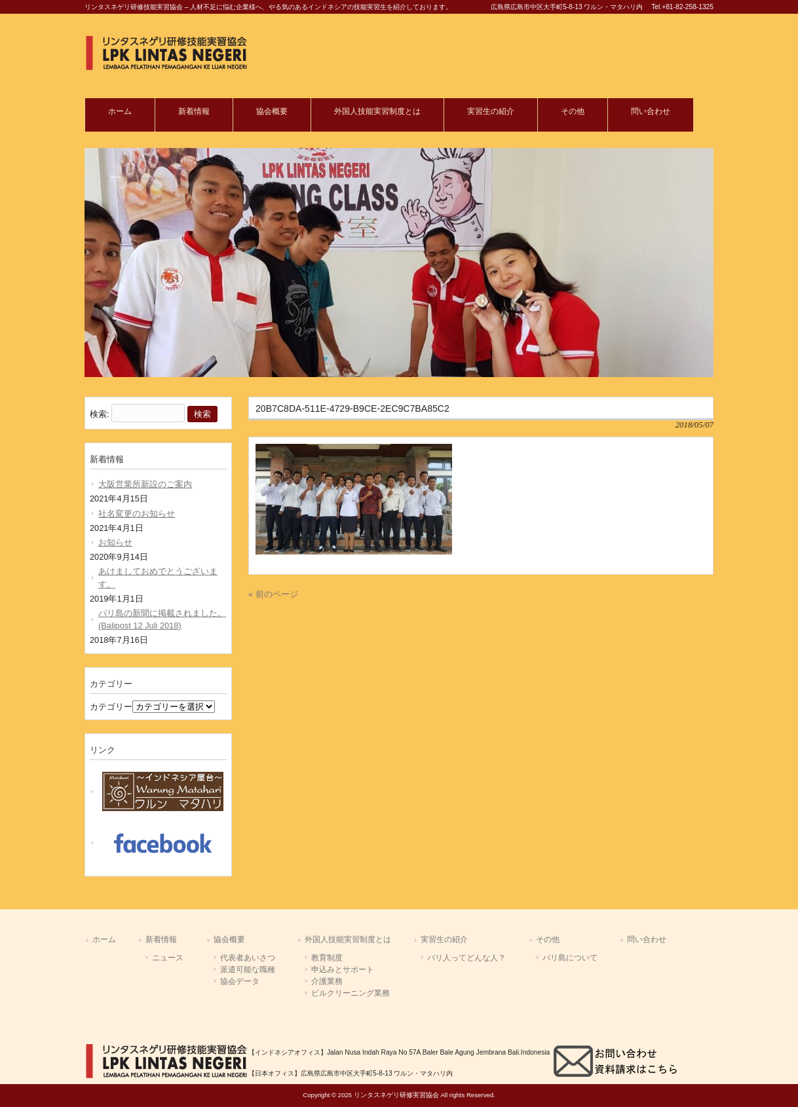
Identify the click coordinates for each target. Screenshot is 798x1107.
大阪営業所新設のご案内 (145, 484)
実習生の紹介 (444, 939)
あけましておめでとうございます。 (158, 577)
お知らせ (115, 542)
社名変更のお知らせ (136, 513)
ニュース (167, 957)
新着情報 (161, 939)
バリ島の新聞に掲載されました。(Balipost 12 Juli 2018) (162, 619)
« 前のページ (273, 594)
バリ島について (570, 957)
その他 (548, 939)
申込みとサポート (342, 969)
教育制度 (327, 957)
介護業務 (327, 981)
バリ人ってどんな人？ (466, 957)
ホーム (104, 939)
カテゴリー (111, 707)
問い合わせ (646, 939)
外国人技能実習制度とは (348, 939)
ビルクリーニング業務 (350, 993)
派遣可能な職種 (247, 969)
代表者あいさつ (247, 957)
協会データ (239, 981)
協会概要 (229, 939)
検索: (99, 414)
